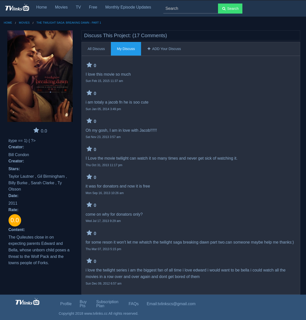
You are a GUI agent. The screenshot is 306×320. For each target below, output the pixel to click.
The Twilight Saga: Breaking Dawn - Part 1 (68, 22)
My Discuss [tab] (126, 49)
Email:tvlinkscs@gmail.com (171, 304)
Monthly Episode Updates (128, 7)
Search (230, 9)
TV (78, 7)
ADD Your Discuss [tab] (164, 49)
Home (41, 7)
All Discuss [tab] (96, 49)
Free (93, 7)
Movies (61, 7)
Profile (66, 304)
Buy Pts (83, 304)
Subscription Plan (107, 304)
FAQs (133, 304)
